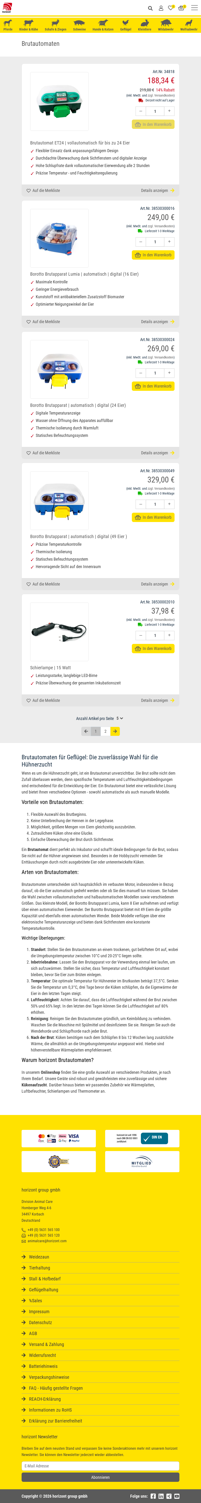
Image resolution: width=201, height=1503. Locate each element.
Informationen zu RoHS (50, 1410)
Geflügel (126, 25)
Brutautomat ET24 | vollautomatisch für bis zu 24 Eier (80, 143)
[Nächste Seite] (115, 731)
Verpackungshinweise (49, 1377)
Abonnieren (100, 1477)
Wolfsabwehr (189, 25)
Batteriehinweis (43, 1366)
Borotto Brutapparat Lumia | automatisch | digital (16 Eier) (84, 274)
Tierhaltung (39, 1268)
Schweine (79, 25)
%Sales (35, 1300)
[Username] (100, 1466)
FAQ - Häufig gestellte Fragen (56, 1388)
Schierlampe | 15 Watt (50, 667)
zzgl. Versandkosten (161, 95)
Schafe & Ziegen (55, 25)
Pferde (8, 25)
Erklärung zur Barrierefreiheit (55, 1421)
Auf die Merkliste (43, 190)
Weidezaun (39, 1257)
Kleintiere (144, 25)
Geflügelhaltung (43, 1289)
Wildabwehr (166, 25)
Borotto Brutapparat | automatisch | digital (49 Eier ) (78, 536)
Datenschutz (40, 1322)
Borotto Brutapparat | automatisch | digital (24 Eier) (78, 405)
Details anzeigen (158, 190)
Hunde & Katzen (103, 25)
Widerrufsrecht (42, 1355)
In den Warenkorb (153, 255)
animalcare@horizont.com (44, 1241)
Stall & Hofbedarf (45, 1279)
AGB (33, 1333)
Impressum (39, 1311)
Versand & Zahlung (46, 1344)
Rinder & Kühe (28, 25)
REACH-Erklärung (45, 1399)
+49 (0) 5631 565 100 (41, 1230)
